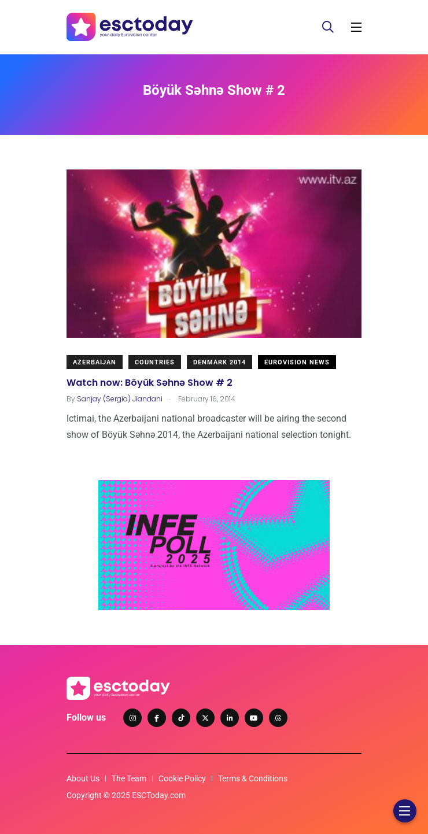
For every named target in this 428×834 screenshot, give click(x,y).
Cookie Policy (182, 778)
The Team (129, 778)
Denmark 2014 (219, 362)
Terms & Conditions (252, 778)
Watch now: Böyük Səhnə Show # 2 (150, 382)
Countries (155, 362)
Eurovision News (297, 362)
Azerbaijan (94, 362)
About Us (83, 778)
